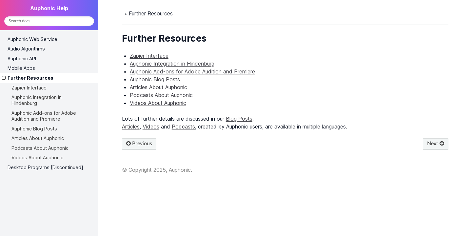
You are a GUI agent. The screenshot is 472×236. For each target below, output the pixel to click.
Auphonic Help (49, 8)
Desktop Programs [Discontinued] (45, 167)
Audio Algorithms (26, 48)
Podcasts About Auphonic (40, 148)
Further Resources (27, 78)
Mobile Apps (21, 68)
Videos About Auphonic (37, 157)
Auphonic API (22, 58)
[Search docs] (49, 21)
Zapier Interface (29, 87)
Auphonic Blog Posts (34, 128)
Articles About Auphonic (37, 138)
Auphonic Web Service (32, 39)
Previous (139, 143)
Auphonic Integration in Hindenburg (36, 100)
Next (435, 143)
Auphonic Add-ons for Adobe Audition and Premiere (43, 116)
